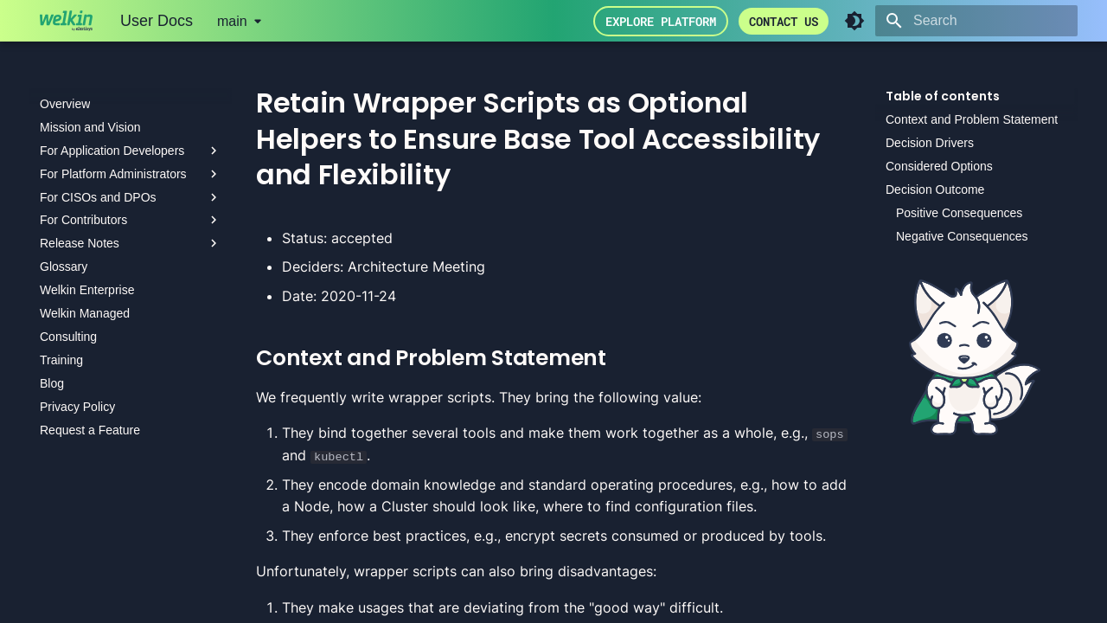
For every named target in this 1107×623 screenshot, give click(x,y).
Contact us (783, 21)
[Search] (976, 20)
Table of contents (943, 96)
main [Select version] (232, 21)
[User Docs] (66, 20)
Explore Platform (660, 21)
